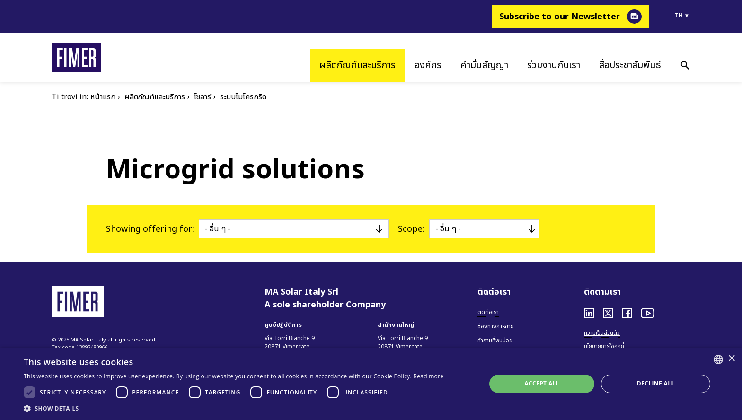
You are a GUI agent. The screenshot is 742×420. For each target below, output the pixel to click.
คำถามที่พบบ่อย (494, 340)
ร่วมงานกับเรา (553, 65)
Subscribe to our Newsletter (559, 16)
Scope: (411, 229)
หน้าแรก (102, 97)
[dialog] (371, 384)
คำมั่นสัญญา (484, 65)
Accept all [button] (541, 383)
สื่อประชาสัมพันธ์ (630, 65)
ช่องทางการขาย (495, 326)
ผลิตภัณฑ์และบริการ (357, 65)
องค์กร (428, 65)
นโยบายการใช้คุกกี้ (604, 346)
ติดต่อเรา (488, 312)
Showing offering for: (150, 229)
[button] (233, 408)
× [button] (731, 358)
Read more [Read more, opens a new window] (428, 376)
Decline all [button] (656, 383)
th (679, 15)
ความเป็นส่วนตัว (602, 333)
